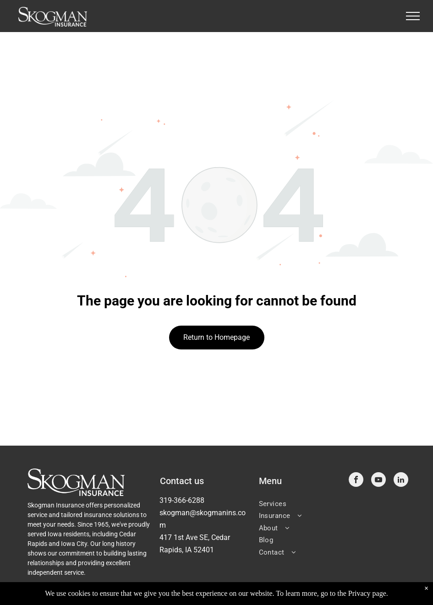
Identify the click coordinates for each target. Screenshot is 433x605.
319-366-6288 (181, 500)
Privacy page (367, 593)
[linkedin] (401, 480)
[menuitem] (300, 503)
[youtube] (378, 480)
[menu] (413, 16)
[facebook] (356, 480)
